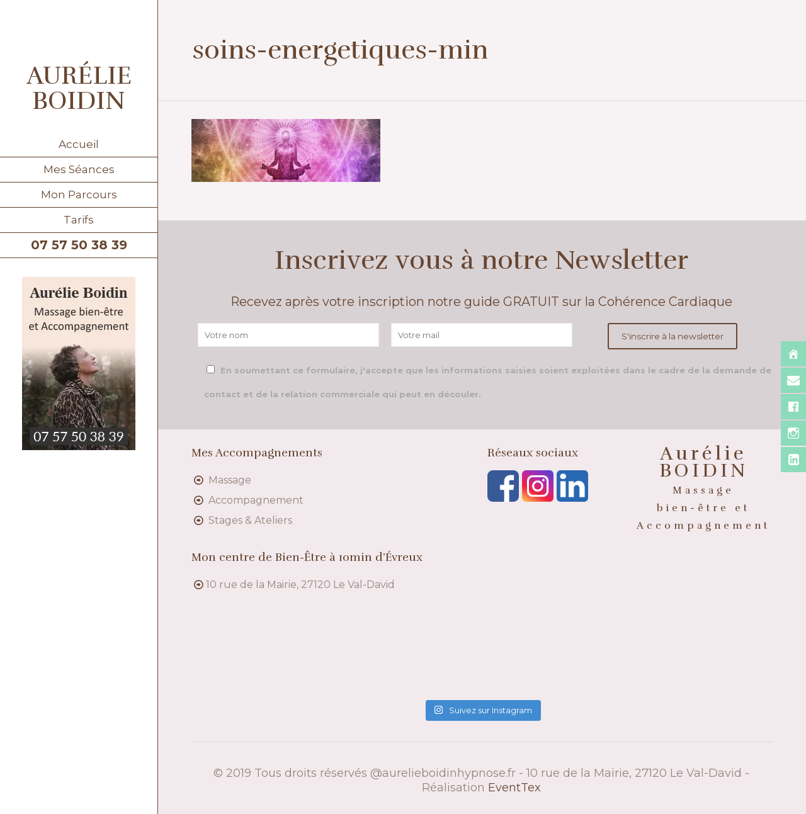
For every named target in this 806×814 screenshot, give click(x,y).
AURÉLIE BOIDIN (79, 88)
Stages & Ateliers (250, 520)
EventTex (514, 787)
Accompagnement (256, 500)
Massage (229, 480)
